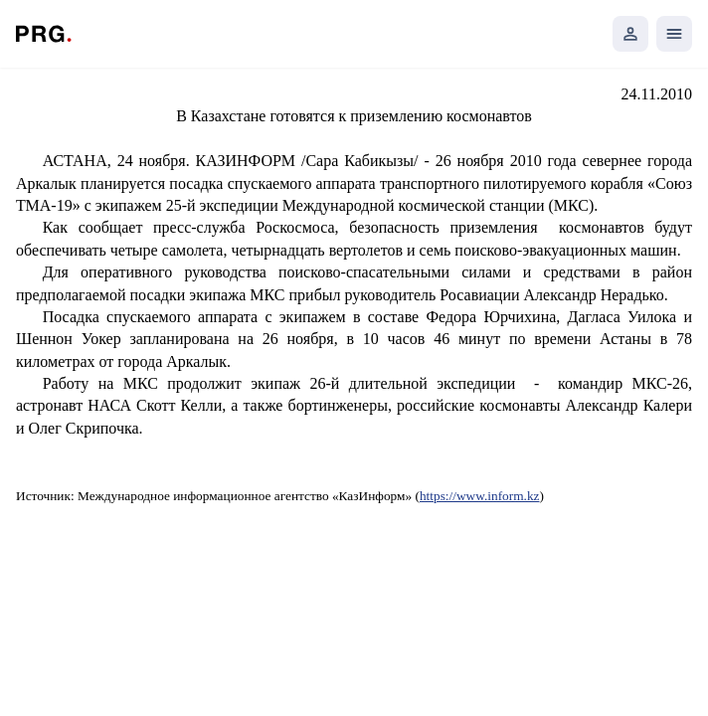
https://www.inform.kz (480, 495)
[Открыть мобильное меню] (674, 34)
